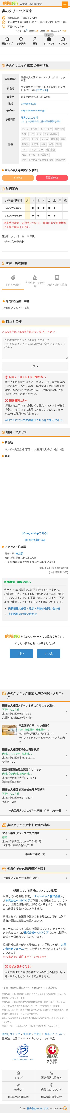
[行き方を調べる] (35, 539)
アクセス (62, 43)
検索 (65, 1108)
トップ (18, 1077)
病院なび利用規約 (18, 1096)
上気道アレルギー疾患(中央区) (20, 877)
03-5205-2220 (28, 103)
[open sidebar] (65, 4)
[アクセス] (42, 90)
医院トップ (7, 43)
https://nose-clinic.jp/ (33, 110)
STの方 (18, 177)
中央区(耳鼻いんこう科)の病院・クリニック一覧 (35, 810)
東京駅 (19, 553)
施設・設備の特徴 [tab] (57, 284)
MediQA (18, 1089)
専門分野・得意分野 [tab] (35, 284)
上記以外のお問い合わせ (22, 613)
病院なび (10, 3)
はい (21, 653)
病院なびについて (51, 1089)
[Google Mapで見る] (35, 533)
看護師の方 (51, 177)
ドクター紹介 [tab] (13, 284)
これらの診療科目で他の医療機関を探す (41, 121)
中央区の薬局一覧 (35, 854)
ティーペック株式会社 (47, 896)
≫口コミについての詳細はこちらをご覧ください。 (35, 420)
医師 (35, 43)
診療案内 (21, 43)
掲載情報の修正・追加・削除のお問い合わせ (34, 608)
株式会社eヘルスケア (17, 900)
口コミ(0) (49, 43)
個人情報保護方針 (51, 1096)
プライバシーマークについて (23, 1059)
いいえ (49, 653)
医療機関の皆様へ (51, 1077)
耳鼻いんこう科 (29, 117)
